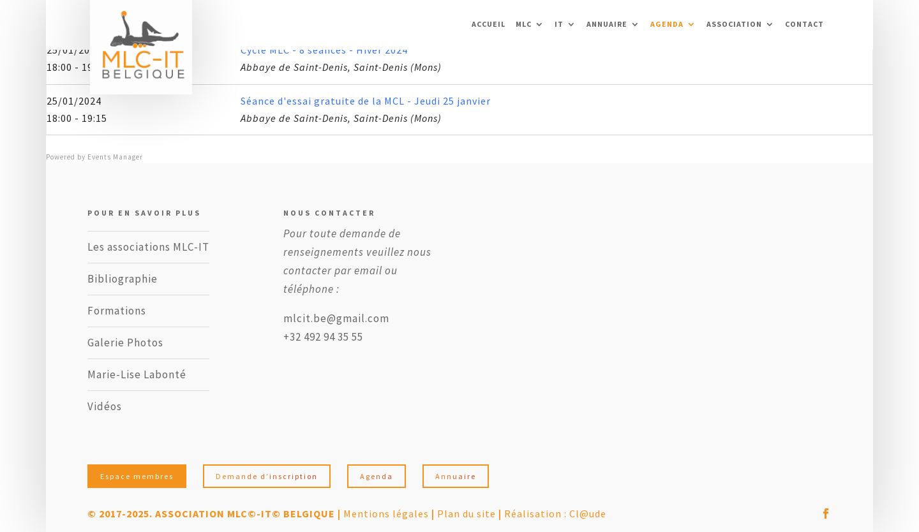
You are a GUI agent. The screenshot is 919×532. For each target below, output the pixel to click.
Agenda (667, 24)
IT (559, 24)
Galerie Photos (125, 343)
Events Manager (115, 156)
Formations (116, 311)
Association (734, 24)
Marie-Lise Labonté (136, 374)
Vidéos (104, 406)
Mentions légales (386, 513)
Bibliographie (122, 279)
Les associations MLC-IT (148, 247)
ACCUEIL (488, 24)
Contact (804, 24)
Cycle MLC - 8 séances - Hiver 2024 (324, 49)
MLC (524, 24)
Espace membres (137, 476)
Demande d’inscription (267, 476)
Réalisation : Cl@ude (555, 513)
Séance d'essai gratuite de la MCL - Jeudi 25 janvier (366, 100)
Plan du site (466, 513)
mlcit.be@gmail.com (336, 318)
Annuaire (607, 24)
